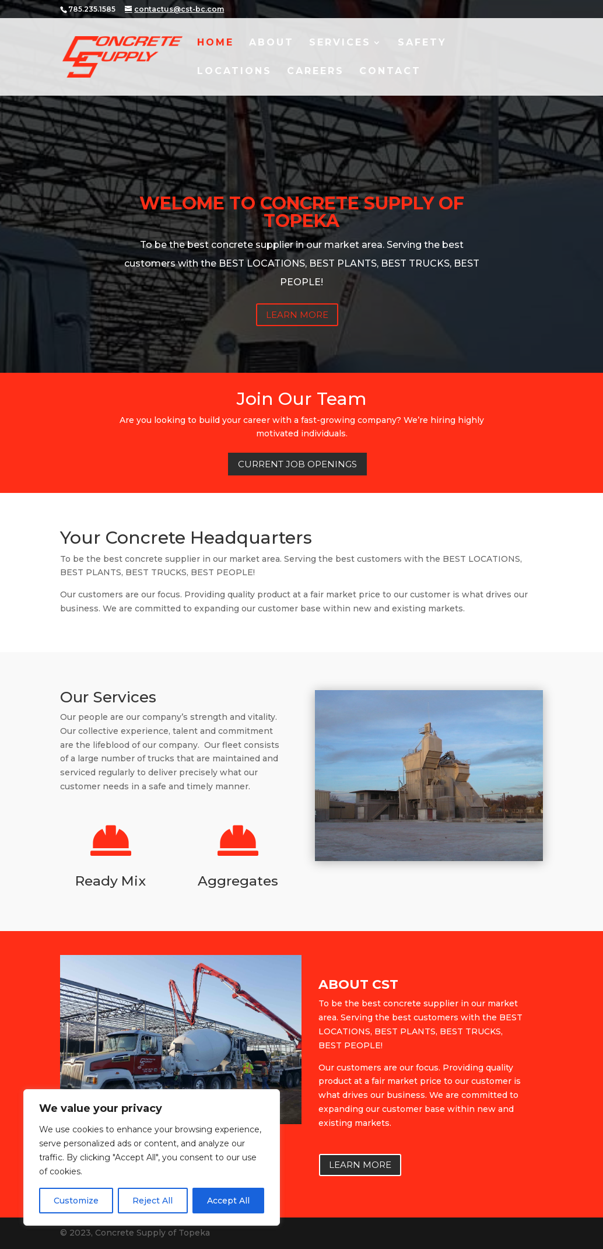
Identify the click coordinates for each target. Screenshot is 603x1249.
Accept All (228, 1200)
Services (340, 43)
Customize (76, 1200)
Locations (234, 71)
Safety (422, 43)
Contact (390, 71)
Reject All (152, 1200)
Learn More (297, 314)
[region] (151, 1157)
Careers (315, 71)
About (271, 43)
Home (215, 43)
